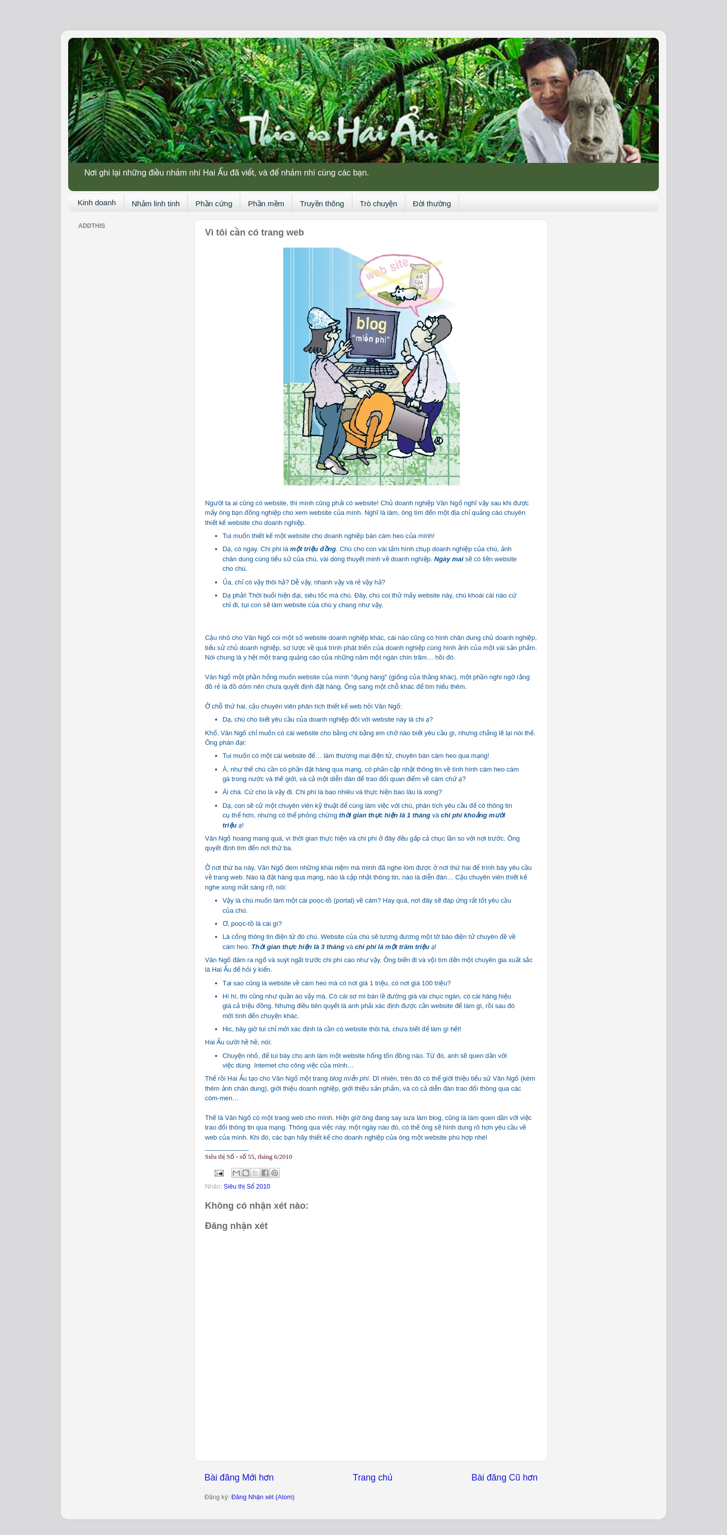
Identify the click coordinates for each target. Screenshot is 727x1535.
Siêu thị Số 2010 (247, 1186)
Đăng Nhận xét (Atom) (262, 1497)
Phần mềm (266, 203)
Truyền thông (322, 203)
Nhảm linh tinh (156, 203)
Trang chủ (372, 1477)
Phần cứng (213, 203)
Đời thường (432, 203)
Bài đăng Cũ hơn (505, 1477)
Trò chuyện (378, 203)
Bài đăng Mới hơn (239, 1477)
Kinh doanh (97, 202)
